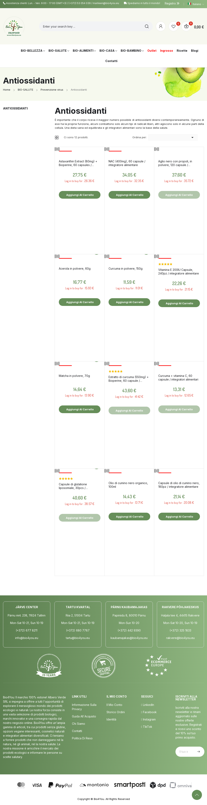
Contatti (77, 731)
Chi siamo (78, 723)
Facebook (149, 712)
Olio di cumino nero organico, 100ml (128, 484)
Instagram (148, 719)
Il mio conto (114, 704)
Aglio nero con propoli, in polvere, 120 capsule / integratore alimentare (175, 163)
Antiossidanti (15, 108)
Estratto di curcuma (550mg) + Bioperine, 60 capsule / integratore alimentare (129, 379)
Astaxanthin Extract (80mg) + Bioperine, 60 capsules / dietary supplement (78, 163)
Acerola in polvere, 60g (75, 268)
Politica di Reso (82, 738)
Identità (111, 719)
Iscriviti (198, 752)
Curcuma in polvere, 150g (126, 268)
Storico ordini (116, 712)
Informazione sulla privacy (84, 707)
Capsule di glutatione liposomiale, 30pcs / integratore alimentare (73, 486)
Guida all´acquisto (84, 716)
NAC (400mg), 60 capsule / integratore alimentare (127, 163)
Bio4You (99, 799)
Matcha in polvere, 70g (74, 375)
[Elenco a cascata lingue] (196, 4)
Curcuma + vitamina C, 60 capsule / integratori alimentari (178, 377)
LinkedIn (147, 704)
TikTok (146, 726)
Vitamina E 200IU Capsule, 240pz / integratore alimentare (178, 271)
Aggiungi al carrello (80, 194)
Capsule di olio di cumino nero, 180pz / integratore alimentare (179, 484)
